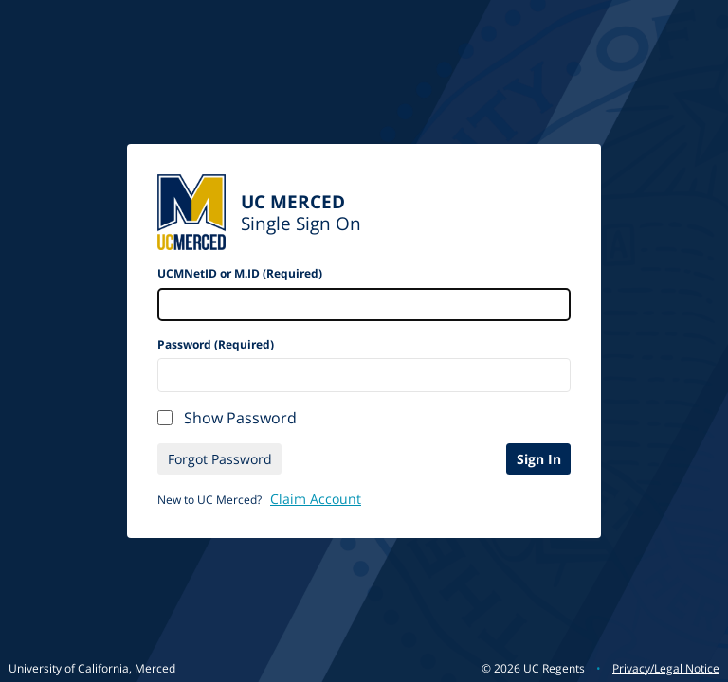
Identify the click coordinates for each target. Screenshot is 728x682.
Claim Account (315, 499)
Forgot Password (220, 459)
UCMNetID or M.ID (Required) (239, 273)
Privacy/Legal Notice (665, 668)
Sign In (539, 459)
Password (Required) (215, 344)
